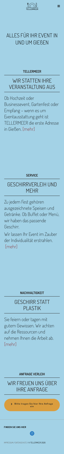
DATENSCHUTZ (21, 442)
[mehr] (29, 129)
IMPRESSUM (8, 442)
